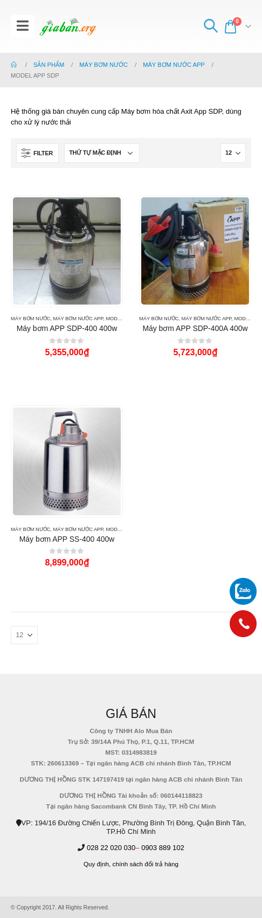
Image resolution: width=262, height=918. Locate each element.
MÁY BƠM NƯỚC (30, 318)
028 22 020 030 (111, 848)
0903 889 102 (162, 848)
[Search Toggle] (210, 26)
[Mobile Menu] (23, 26)
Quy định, (97, 863)
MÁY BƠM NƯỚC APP (78, 318)
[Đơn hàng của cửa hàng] (102, 153)
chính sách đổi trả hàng (146, 863)
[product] (66, 251)
